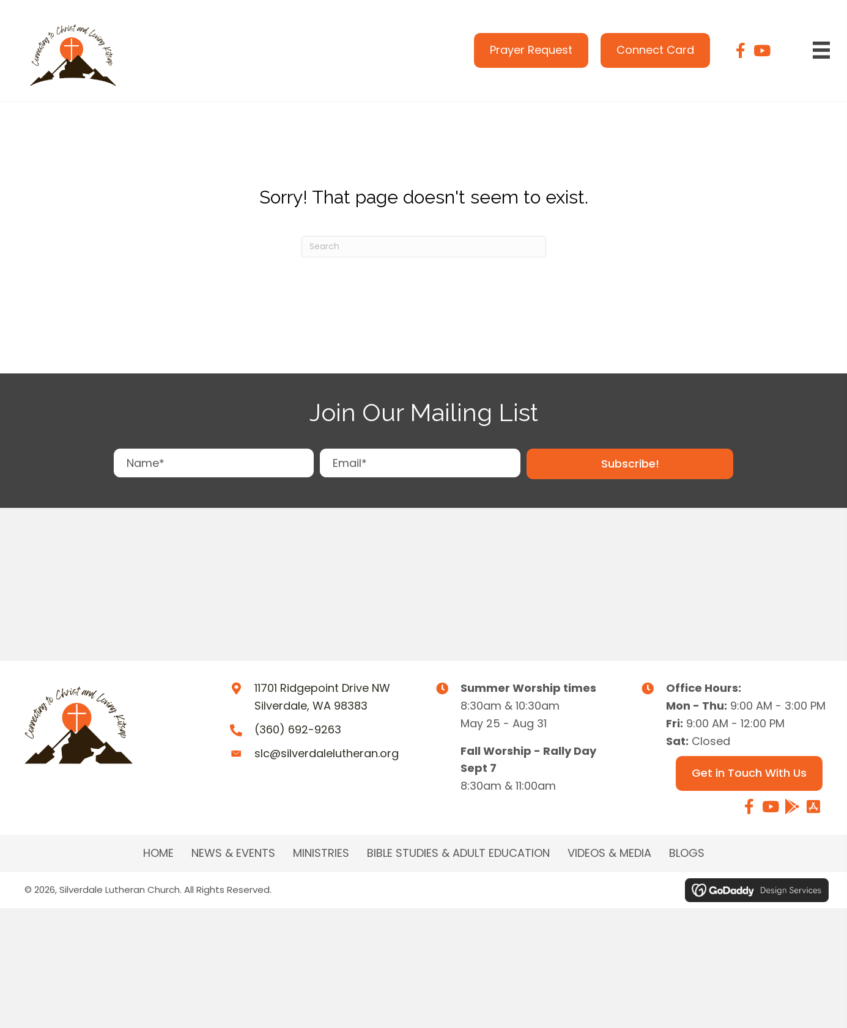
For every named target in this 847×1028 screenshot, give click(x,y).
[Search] (423, 246)
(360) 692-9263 (297, 729)
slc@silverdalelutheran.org (326, 753)
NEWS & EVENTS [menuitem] (233, 853)
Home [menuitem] (158, 853)
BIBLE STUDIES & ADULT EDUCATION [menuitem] (458, 853)
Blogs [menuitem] (687, 853)
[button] (630, 464)
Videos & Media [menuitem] (609, 853)
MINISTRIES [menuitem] (321, 853)
